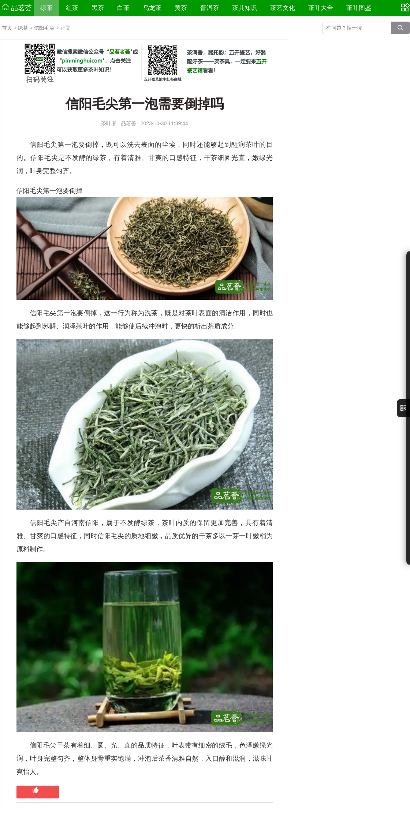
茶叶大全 (320, 7)
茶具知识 (244, 7)
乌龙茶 (152, 7)
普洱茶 (209, 7)
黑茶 (98, 7)
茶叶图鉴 (358, 7)
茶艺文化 (282, 7)
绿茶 (46, 7)
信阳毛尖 (44, 28)
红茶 (72, 7)
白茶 (123, 7)
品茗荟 (17, 8)
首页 (7, 28)
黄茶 (181, 7)
